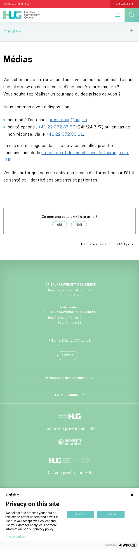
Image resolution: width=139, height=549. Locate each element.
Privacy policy (15, 536)
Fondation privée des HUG (69, 429)
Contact (68, 356)
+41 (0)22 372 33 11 (69, 341)
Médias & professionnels (67, 378)
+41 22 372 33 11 (64, 135)
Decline (111, 514)
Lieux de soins (66, 395)
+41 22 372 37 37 (56, 127)
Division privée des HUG (69, 473)
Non (79, 225)
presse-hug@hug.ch (68, 120)
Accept (80, 514)
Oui (59, 225)
